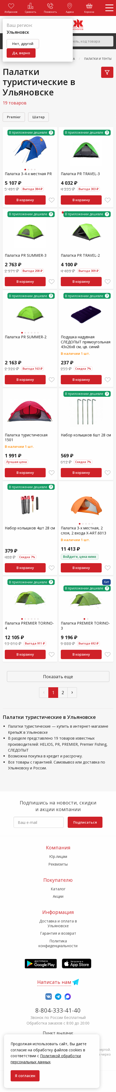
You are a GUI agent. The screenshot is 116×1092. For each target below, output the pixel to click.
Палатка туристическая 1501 (26, 437)
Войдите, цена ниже (79, 556)
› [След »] (72, 691)
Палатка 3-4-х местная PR (28, 173)
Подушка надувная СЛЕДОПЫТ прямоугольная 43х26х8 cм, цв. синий (85, 341)
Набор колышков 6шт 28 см (86, 434)
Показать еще (58, 677)
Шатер (38, 117)
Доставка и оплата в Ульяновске (58, 923)
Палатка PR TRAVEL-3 (80, 173)
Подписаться (85, 822)
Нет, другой (22, 43)
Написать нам (54, 982)
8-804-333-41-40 (58, 1010)
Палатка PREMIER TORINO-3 (85, 625)
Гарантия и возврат (58, 933)
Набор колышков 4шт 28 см (30, 527)
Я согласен (25, 1075)
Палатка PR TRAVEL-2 (80, 255)
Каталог (58, 888)
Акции (58, 896)
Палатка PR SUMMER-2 (25, 336)
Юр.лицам (58, 856)
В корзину (25, 199)
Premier (14, 117)
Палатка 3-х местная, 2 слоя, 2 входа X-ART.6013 (83, 530)
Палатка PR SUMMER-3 (25, 255)
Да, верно (21, 52)
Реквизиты (58, 864)
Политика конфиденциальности (58, 943)
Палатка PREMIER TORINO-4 (29, 625)
